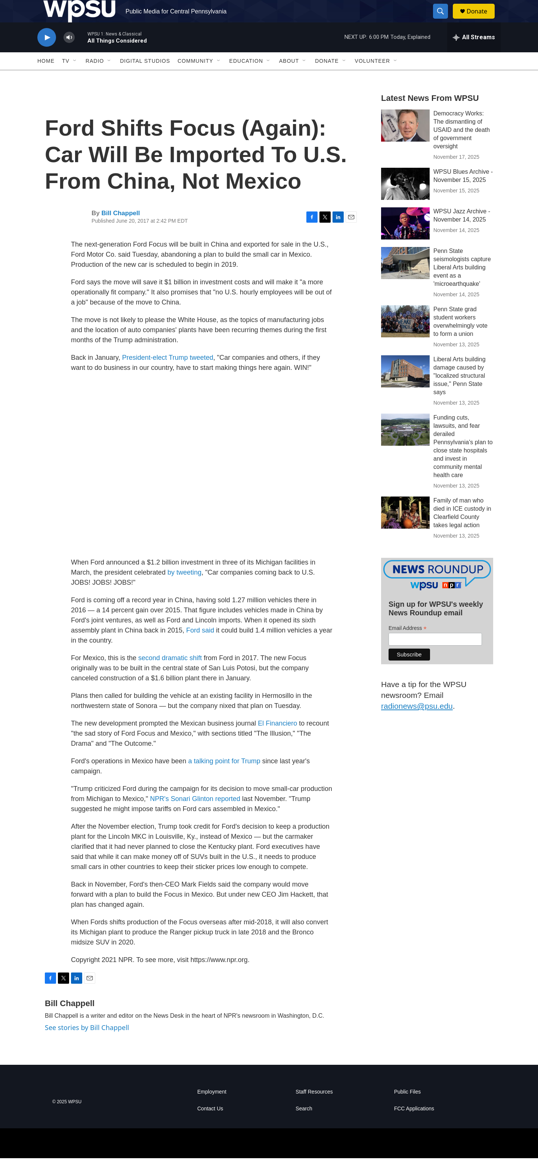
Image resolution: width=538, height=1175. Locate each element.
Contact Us (210, 1125)
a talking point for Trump (224, 778)
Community (195, 78)
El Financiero (277, 740)
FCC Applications (414, 1125)
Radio (95, 78)
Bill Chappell (120, 230)
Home (46, 78)
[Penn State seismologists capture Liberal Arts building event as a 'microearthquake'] (405, 280)
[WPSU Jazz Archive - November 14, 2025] (405, 240)
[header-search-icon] (443, 19)
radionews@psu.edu (417, 722)
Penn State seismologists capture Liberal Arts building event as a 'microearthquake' (462, 284)
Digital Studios (145, 78)
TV (65, 78)
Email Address (408, 645)
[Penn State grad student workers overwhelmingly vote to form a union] (405, 338)
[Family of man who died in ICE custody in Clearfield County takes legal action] (405, 529)
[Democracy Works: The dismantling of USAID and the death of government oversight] (405, 142)
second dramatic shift (170, 674)
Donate (481, 20)
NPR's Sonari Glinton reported (195, 815)
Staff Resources (314, 1108)
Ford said (200, 647)
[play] (47, 54)
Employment (211, 1108)
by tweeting (184, 589)
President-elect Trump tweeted (167, 374)
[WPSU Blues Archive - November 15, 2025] (405, 201)
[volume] (69, 54)
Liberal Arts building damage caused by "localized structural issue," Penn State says (459, 392)
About (289, 78)
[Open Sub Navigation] (75, 78)
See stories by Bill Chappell (87, 1044)
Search (304, 1125)
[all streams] (474, 54)
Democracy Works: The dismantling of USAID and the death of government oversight (461, 146)
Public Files (407, 1108)
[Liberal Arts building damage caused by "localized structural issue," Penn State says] (405, 388)
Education (246, 78)
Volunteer (372, 78)
